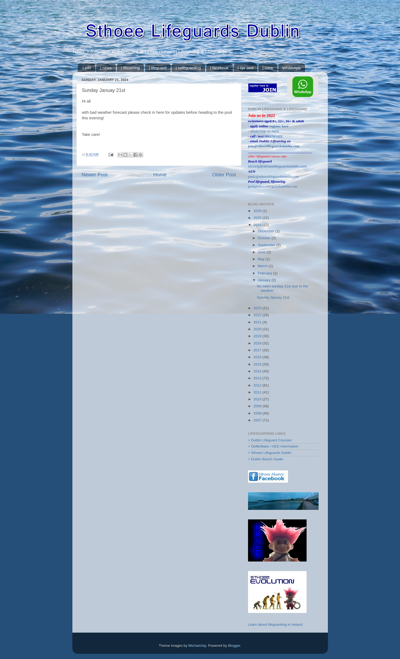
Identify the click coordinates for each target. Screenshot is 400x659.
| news (106, 68)
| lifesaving (130, 68)
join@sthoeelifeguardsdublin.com (274, 146)
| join (87, 68)
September (267, 245)
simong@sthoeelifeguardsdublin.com (277, 166)
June (262, 252)
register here (278, 126)
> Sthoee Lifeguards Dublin (269, 453)
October (265, 238)
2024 (257, 225)
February (265, 273)
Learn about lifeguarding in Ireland (275, 625)
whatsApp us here (264, 131)
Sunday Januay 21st (273, 297)
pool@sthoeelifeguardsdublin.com (273, 186)
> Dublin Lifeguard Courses (270, 440)
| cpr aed (245, 68)
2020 (257, 329)
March (263, 266)
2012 (257, 385)
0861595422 (274, 136)
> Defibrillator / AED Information (273, 446)
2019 (257, 336)
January (265, 280)
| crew (267, 68)
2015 (257, 364)
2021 (257, 322)
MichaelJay (197, 646)
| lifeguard (158, 68)
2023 (257, 308)
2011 (257, 392)
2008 (257, 413)
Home (160, 174)
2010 (257, 399)
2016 (257, 357)
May (262, 259)
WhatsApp (291, 68)
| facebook (219, 68)
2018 (257, 343)
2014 (257, 371)
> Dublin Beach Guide (265, 459)
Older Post (224, 174)
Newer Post (95, 174)
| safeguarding (188, 68)
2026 (257, 211)
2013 (257, 378)
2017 (257, 350)
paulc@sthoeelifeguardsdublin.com (273, 176)
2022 (257, 315)
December (266, 231)
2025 (257, 218)
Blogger (234, 646)
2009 (257, 406)
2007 (257, 420)
